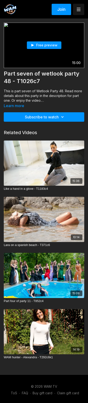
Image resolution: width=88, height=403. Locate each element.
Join (61, 9)
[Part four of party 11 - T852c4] (44, 301)
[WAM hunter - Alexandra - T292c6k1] (44, 357)
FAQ (25, 393)
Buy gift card (42, 393)
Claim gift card (68, 393)
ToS (14, 393)
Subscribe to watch (45, 117)
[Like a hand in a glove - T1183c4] (44, 188)
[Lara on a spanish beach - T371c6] (44, 245)
